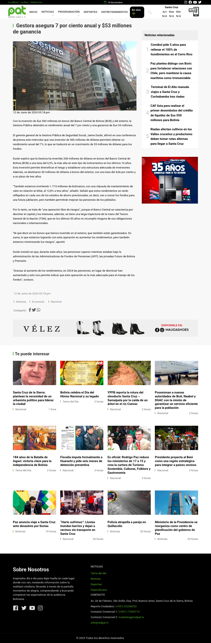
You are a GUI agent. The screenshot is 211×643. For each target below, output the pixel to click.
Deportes (90, 11)
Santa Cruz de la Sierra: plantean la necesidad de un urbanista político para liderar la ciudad (33, 398)
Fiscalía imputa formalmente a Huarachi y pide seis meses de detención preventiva (81, 461)
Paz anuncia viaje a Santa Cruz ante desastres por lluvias (34, 524)
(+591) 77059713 (129, 611)
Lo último (13, 2)
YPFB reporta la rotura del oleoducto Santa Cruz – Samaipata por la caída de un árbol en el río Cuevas (128, 398)
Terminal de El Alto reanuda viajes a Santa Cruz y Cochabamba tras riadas (170, 91)
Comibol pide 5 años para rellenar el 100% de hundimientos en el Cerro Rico (171, 49)
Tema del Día (71, 401)
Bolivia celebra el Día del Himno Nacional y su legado (79, 394)
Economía (38, 301)
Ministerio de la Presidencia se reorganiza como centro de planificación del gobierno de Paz (176, 528)
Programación (69, 11)
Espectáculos (99, 589)
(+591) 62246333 (125, 606)
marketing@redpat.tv (131, 617)
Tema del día (98, 573)
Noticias (47, 11)
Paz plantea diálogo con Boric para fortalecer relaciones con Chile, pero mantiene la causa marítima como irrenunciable (171, 71)
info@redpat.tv (100, 622)
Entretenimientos (115, 11)
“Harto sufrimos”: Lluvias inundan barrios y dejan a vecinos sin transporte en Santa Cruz (77, 528)
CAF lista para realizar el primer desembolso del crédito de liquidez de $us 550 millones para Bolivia (172, 113)
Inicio (33, 11)
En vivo (136, 12)
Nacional (56, 301)
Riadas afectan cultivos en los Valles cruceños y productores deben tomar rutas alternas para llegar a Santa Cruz (171, 136)
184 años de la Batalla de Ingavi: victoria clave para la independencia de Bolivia (32, 461)
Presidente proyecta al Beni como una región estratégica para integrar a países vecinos (175, 461)
